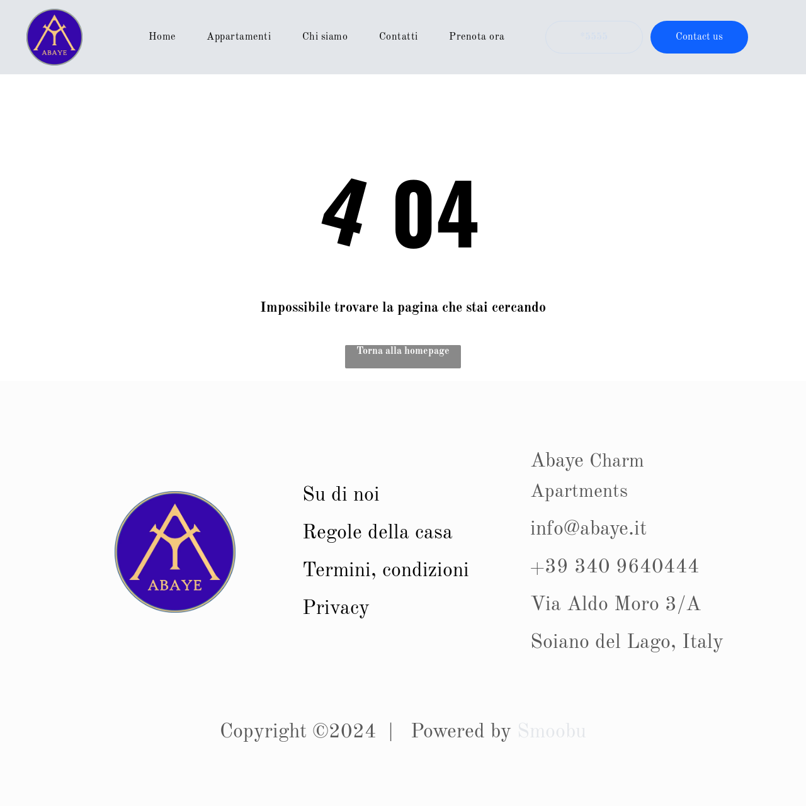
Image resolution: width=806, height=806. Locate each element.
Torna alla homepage (403, 351)
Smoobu (551, 732)
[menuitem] (167, 37)
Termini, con (357, 571)
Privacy (336, 609)
